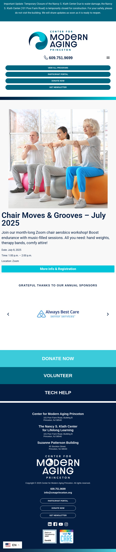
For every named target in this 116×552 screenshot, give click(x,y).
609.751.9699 (58, 489)
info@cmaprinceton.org (58, 492)
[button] (108, 57)
